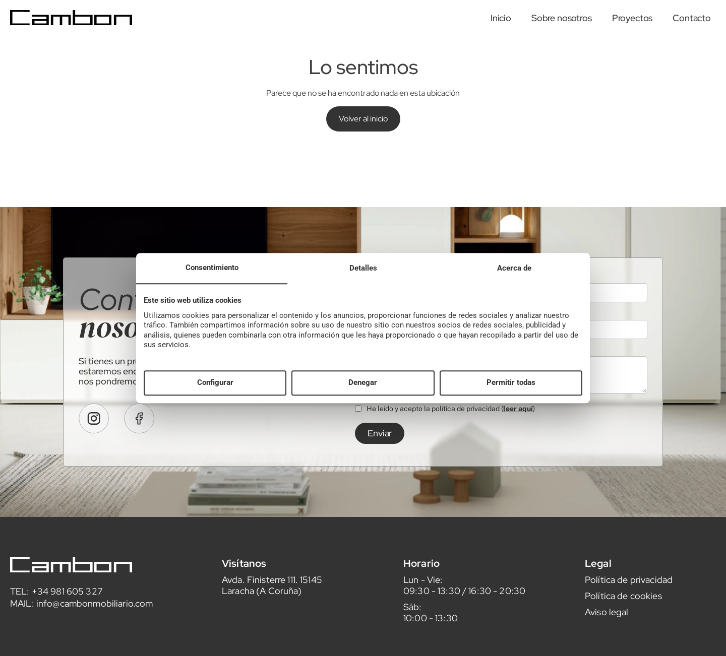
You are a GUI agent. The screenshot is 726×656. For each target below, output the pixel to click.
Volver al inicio (363, 118)
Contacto (692, 18)
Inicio (501, 18)
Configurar (215, 382)
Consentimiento (212, 267)
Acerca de (514, 268)
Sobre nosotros (561, 18)
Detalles (363, 268)
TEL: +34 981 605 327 (56, 607)
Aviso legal (607, 627)
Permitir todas (511, 382)
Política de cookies (623, 611)
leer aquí (518, 424)
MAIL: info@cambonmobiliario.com (81, 619)
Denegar (362, 382)
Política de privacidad (629, 595)
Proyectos (632, 18)
